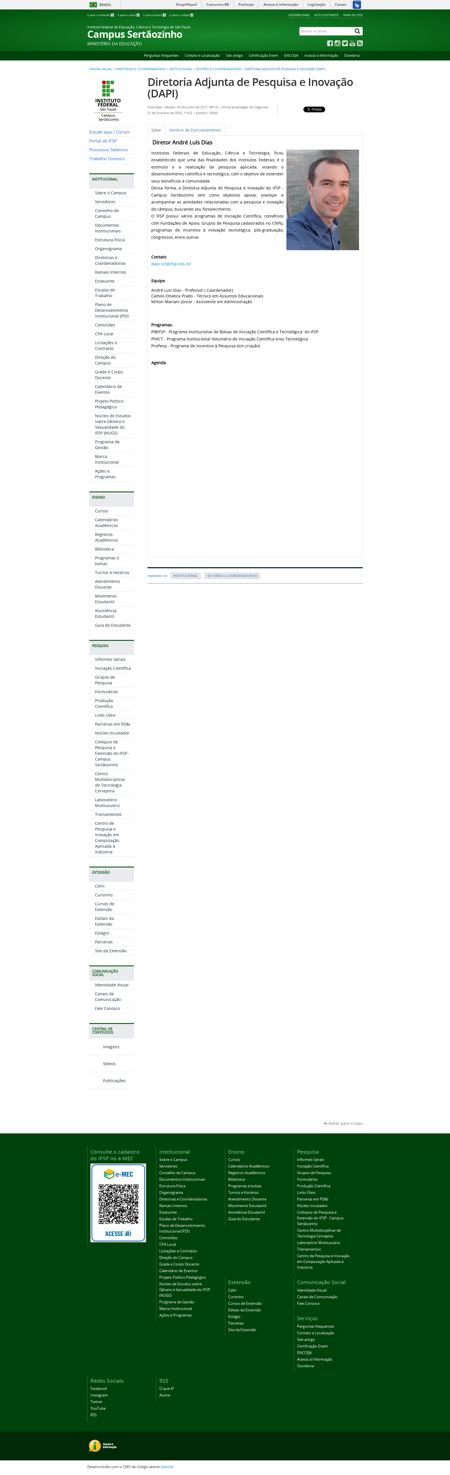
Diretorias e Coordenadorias (141, 69)
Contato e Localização (202, 55)
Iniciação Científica (113, 668)
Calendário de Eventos (108, 389)
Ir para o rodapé (181, 15)
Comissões (105, 325)
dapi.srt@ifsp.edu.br (171, 264)
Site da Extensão (111, 950)
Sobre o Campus (111, 192)
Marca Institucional (107, 459)
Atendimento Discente (107, 584)
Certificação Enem (263, 55)
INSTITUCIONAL (180, 69)
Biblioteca (104, 549)
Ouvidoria (352, 55)
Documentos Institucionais (108, 228)
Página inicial (100, 69)
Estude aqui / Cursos (109, 132)
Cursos (101, 511)
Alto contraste (326, 15)
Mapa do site (353, 15)
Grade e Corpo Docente (109, 374)
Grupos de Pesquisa (105, 679)
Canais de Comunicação (108, 996)
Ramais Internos (110, 272)
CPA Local (104, 333)
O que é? (166, 1388)
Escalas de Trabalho (105, 292)
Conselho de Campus (107, 213)
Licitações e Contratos (106, 345)
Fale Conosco (107, 1008)
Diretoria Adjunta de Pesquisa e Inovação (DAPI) (250, 88)
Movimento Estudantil (106, 598)
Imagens (104, 1046)
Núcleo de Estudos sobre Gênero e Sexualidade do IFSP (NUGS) (113, 424)
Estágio (102, 933)
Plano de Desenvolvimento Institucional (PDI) (112, 310)
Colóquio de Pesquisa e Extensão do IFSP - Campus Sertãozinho (112, 753)
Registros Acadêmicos (106, 537)
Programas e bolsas (107, 560)
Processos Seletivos (108, 149)
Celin (100, 886)
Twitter (96, 1401)
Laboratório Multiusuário (107, 802)
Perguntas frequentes (161, 55)
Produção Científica (104, 703)
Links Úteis (105, 715)
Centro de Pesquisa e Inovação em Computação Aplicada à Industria (107, 837)
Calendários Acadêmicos (106, 522)
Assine (164, 1395)
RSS (93, 1415)
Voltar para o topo (343, 1123)
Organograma (108, 248)
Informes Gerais (110, 659)
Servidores (105, 201)
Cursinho (104, 895)
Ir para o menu (128, 15)
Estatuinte (105, 281)
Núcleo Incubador (112, 733)
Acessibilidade (299, 15)
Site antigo (234, 55)
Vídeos (102, 1063)
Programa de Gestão (107, 444)
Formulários (106, 691)
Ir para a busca (154, 15)
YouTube (98, 1408)
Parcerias (104, 942)
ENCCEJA (291, 55)
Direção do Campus (105, 360)
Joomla (167, 1466)
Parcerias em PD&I (112, 724)
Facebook (98, 1388)
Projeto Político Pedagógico (109, 404)
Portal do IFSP (103, 141)
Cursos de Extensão (104, 906)
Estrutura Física (110, 239)
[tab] (156, 130)
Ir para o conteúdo (101, 15)
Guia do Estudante (113, 625)
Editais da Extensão (104, 921)
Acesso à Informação (321, 55)
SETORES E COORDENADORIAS (218, 69)
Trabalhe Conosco (107, 158)
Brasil (105, 4)
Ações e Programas (105, 473)
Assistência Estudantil (106, 613)
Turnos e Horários (112, 572)
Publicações (107, 1080)
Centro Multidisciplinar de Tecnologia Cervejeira (110, 782)
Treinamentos (108, 814)
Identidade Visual (112, 985)
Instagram (99, 1395)
